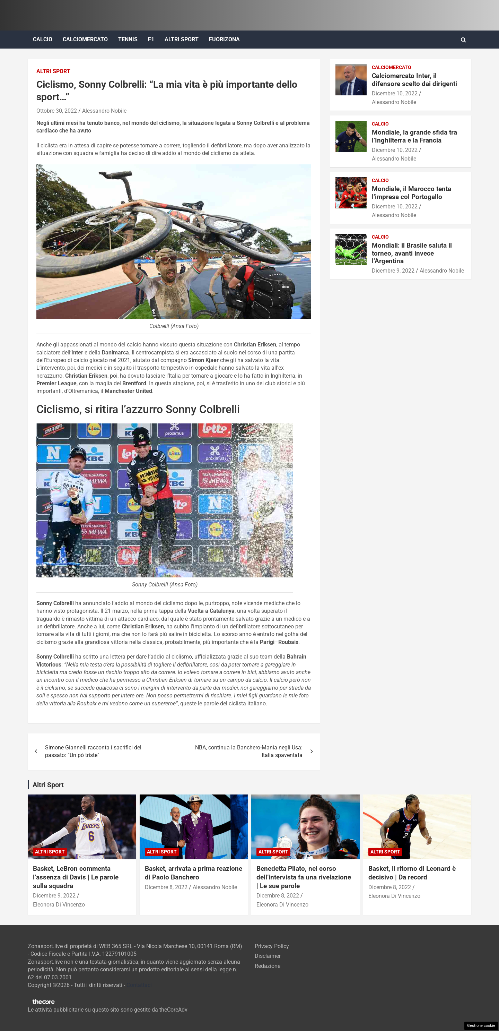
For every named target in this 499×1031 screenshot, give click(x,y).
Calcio (42, 39)
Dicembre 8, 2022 (166, 887)
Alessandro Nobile (104, 111)
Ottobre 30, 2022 (56, 111)
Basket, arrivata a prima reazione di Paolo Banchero (193, 873)
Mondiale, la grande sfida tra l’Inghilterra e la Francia (414, 136)
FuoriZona (224, 39)
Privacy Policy (272, 946)
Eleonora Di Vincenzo (59, 904)
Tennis (128, 39)
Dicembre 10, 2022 (395, 93)
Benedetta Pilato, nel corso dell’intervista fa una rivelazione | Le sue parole (303, 877)
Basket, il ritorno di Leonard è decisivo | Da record (412, 873)
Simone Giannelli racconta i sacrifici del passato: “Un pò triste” (93, 751)
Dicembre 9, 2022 (393, 270)
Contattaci (139, 985)
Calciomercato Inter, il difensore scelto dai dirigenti (414, 80)
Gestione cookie (481, 1025)
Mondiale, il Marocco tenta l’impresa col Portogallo (411, 193)
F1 (151, 39)
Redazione (267, 966)
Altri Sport (182, 39)
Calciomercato (85, 39)
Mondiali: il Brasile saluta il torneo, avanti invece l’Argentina (412, 253)
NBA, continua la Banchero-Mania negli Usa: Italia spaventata (249, 751)
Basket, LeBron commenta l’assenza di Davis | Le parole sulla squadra (76, 877)
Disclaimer (268, 956)
